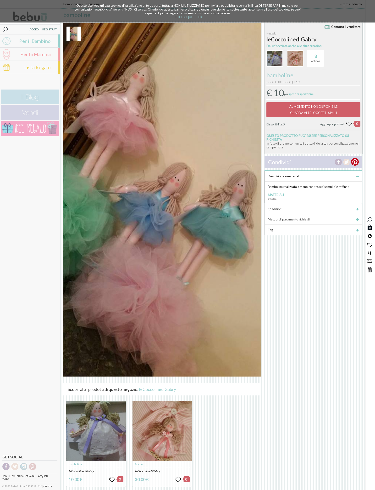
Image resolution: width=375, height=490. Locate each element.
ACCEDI (34, 29)
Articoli (315, 56)
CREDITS (48, 486)
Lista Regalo (37, 67)
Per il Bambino (35, 41)
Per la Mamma (35, 54)
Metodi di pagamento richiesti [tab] (313, 219)
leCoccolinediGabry (157, 389)
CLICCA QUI (183, 17)
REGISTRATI (49, 29)
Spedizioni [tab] (313, 209)
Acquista (43, 476)
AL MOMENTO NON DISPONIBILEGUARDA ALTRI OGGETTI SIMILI (313, 110)
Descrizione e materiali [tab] (313, 176)
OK (200, 17)
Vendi (5, 479)
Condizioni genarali (24, 476)
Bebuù (6, 476)
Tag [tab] (313, 230)
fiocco (139, 464)
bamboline (75, 464)
